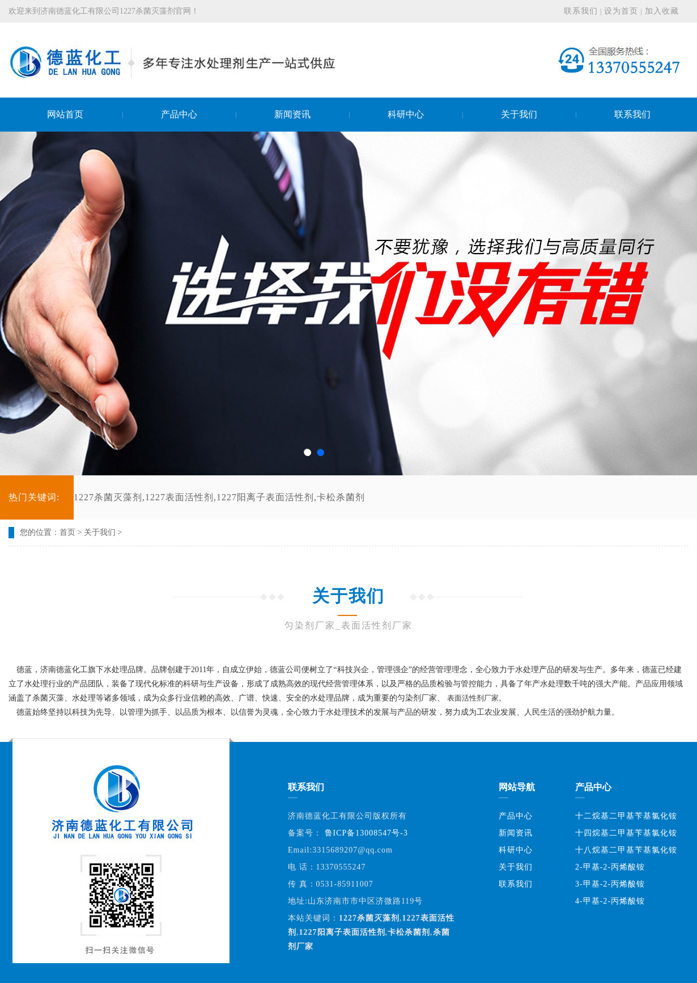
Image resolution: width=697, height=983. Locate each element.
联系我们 (581, 11)
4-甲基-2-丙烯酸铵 (610, 901)
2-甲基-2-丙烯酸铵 (610, 867)
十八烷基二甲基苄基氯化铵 (626, 850)
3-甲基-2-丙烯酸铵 (610, 884)
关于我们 (100, 532)
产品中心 (516, 816)
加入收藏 (662, 11)
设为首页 (621, 11)
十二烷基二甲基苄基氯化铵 (626, 816)
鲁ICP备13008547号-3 (366, 833)
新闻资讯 (516, 833)
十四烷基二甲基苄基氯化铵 (626, 833)
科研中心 (516, 850)
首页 (67, 532)
